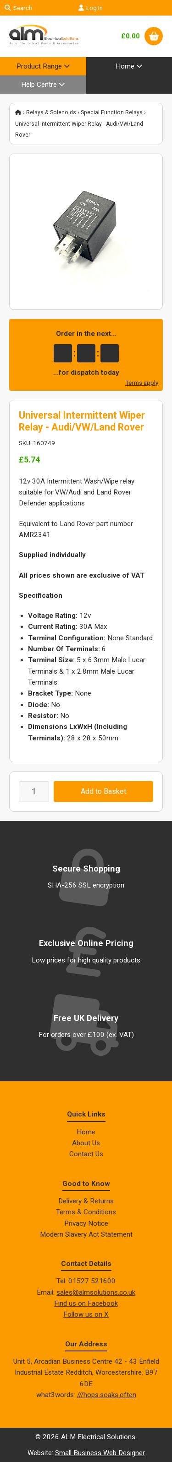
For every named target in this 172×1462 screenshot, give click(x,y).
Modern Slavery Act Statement (86, 1234)
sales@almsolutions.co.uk (95, 1292)
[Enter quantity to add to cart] (34, 791)
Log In (90, 7)
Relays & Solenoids (51, 112)
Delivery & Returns (86, 1201)
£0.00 (130, 36)
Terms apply (141, 382)
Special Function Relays (112, 112)
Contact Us (86, 1154)
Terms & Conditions (86, 1212)
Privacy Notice (86, 1223)
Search (18, 7)
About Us (86, 1143)
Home (86, 1132)
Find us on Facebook (86, 1303)
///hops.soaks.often (106, 1395)
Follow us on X (86, 1314)
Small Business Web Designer (100, 1453)
